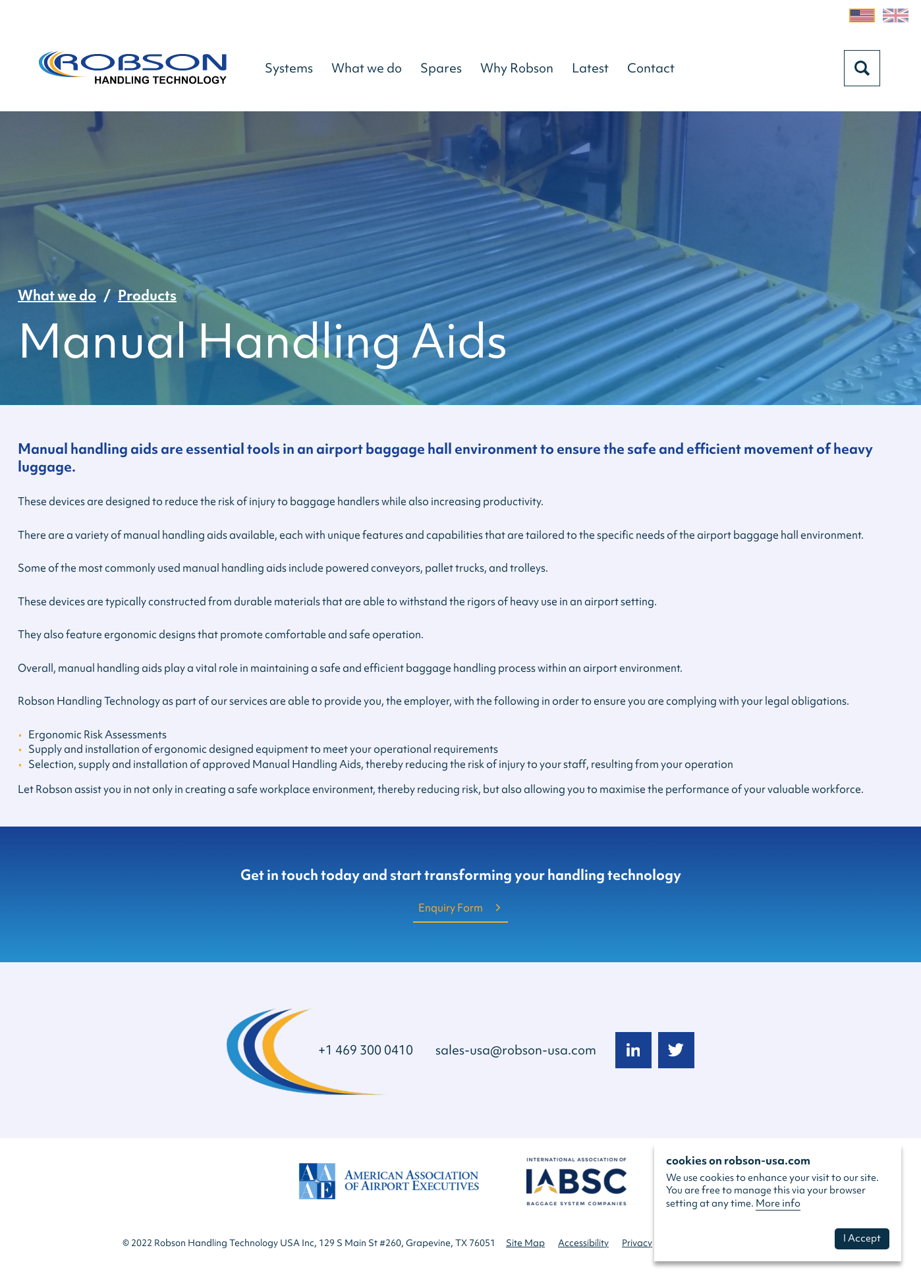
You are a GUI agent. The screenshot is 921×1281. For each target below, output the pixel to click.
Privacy (637, 1243)
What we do (57, 295)
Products (147, 295)
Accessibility (583, 1243)
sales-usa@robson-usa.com (515, 1049)
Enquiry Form (450, 907)
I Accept (862, 1238)
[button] (289, 67)
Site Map (525, 1243)
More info (778, 1203)
